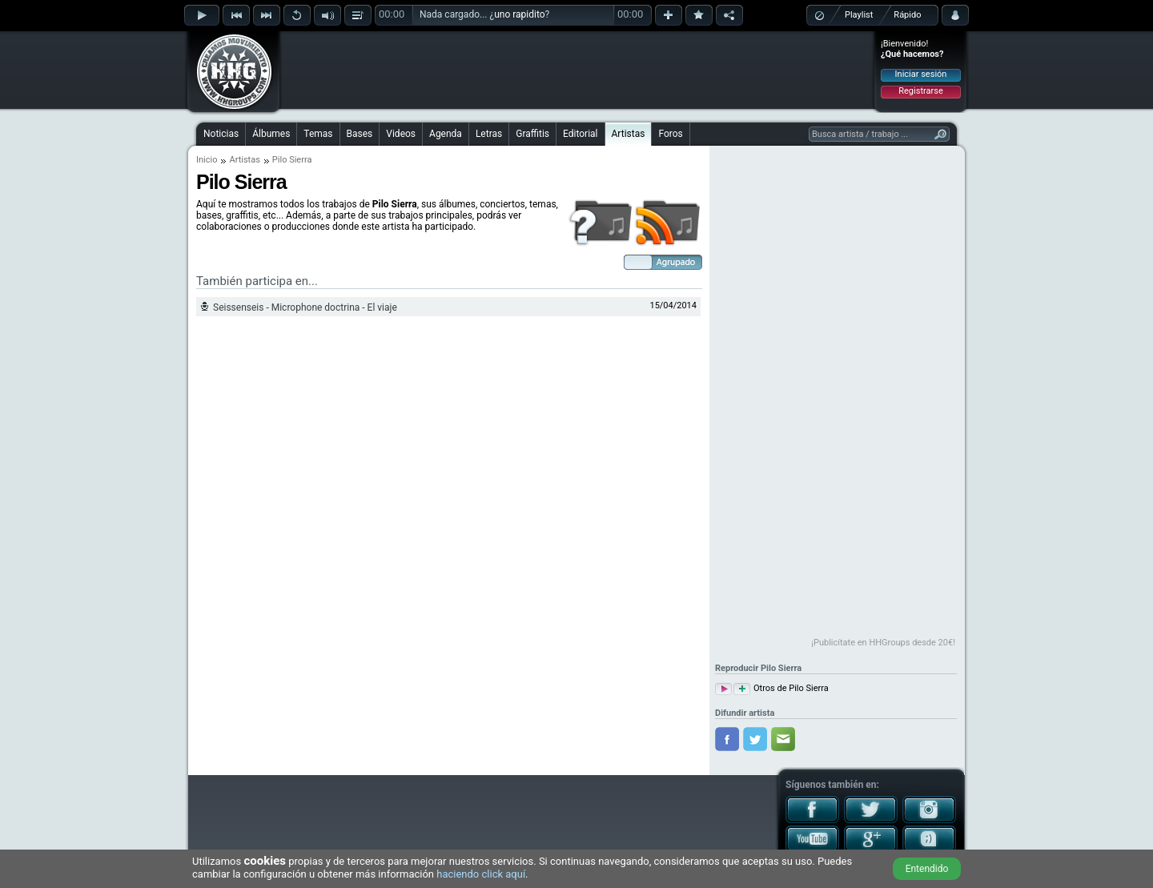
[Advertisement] (577, 70)
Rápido (907, 15)
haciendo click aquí (480, 874)
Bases (360, 133)
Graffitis (532, 133)
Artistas (628, 133)
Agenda (445, 133)
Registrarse (920, 91)
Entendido (927, 868)
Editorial (580, 133)
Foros (670, 133)
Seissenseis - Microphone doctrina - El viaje (305, 307)
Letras (489, 133)
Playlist (859, 15)
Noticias (221, 133)
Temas (317, 133)
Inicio (206, 160)
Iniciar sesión (921, 74)
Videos (401, 133)
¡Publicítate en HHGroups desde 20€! (883, 642)
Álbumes (271, 133)
